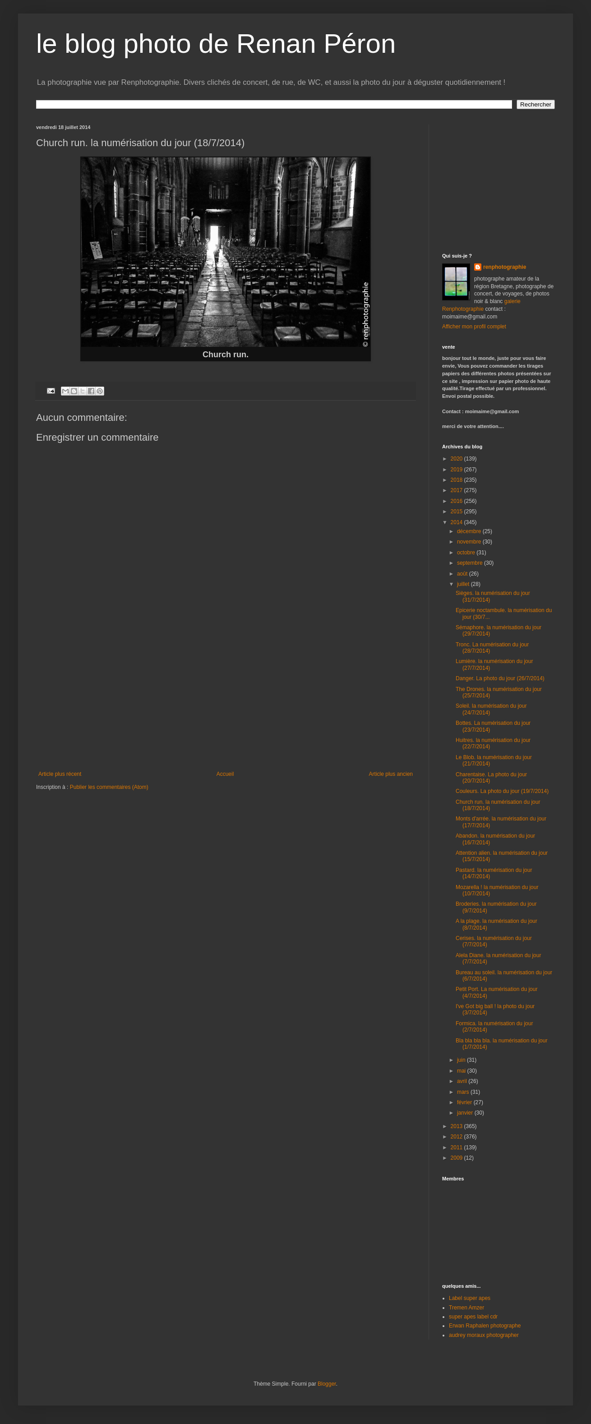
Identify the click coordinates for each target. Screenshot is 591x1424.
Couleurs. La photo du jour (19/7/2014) (502, 791)
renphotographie (504, 267)
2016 (457, 501)
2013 (457, 1126)
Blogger (327, 1384)
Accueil (225, 774)
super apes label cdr (473, 1316)
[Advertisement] (225, 703)
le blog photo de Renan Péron (216, 43)
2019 (457, 469)
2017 (457, 490)
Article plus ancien (391, 774)
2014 (457, 522)
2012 (457, 1137)
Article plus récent (59, 774)
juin (462, 1060)
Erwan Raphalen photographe (485, 1326)
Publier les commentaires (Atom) (109, 787)
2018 (457, 480)
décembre (470, 531)
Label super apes (469, 1298)
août (463, 574)
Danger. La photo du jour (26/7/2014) (500, 678)
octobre (466, 552)
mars (464, 1092)
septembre (470, 563)
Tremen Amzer (466, 1307)
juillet (464, 584)
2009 (457, 1158)
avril (462, 1081)
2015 (457, 511)
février (465, 1102)
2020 (457, 459)
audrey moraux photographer (484, 1335)
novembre (470, 542)
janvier (466, 1113)
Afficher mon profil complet (474, 326)
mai (462, 1071)
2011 (457, 1147)
